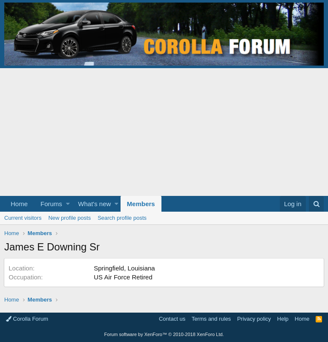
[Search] (316, 204)
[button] (68, 204)
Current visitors (22, 218)
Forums (51, 203)
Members (141, 203)
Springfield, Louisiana (124, 268)
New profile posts (69, 218)
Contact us (172, 319)
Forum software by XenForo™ (164, 334)
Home (19, 203)
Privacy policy (254, 319)
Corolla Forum (27, 319)
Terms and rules (211, 319)
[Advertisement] (164, 132)
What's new (94, 203)
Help (283, 319)
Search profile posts (122, 218)
